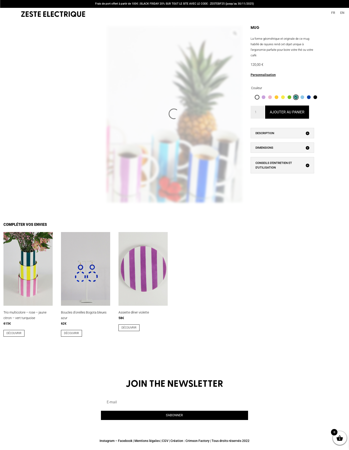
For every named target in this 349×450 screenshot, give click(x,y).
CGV (165, 441)
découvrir (13, 333)
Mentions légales (147, 441)
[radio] (257, 97)
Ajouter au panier (287, 112)
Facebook (125, 441)
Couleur (256, 88)
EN (342, 13)
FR (333, 13)
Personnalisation (263, 75)
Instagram (107, 441)
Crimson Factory (197, 441)
